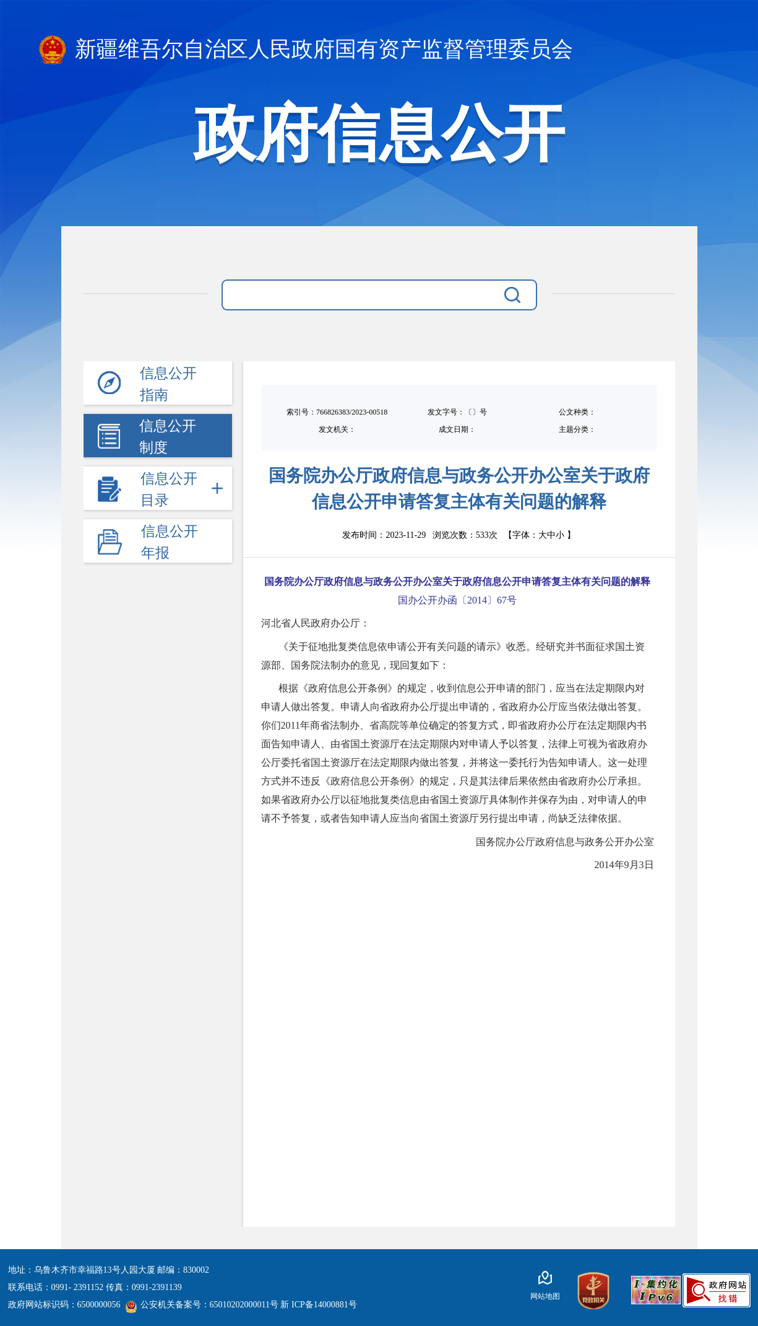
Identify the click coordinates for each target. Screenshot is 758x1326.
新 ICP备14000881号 (318, 1304)
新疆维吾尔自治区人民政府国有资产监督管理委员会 (306, 49)
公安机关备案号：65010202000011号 (201, 1304)
